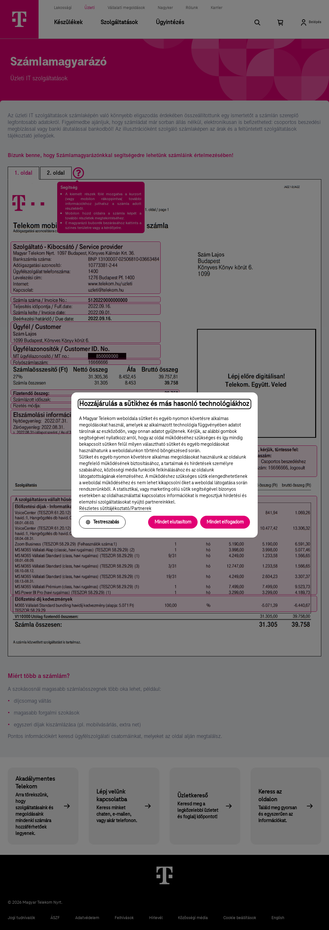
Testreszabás (102, 522)
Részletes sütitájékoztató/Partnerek (115, 508)
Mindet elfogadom (225, 522)
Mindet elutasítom (173, 522)
